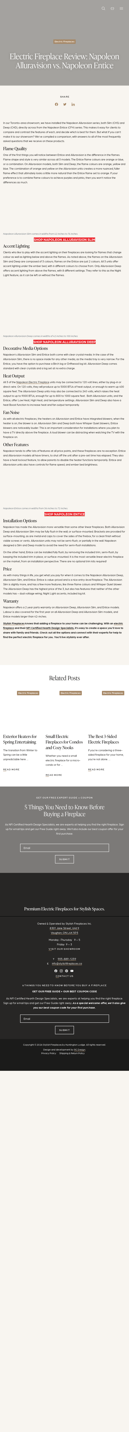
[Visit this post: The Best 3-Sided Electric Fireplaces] (107, 730)
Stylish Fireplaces (14, 623)
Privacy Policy (48, 1053)
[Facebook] (56, 103)
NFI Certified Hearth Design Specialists (50, 627)
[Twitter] (64, 103)
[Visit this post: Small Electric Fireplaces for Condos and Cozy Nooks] (64, 733)
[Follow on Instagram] (61, 971)
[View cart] (112, 8)
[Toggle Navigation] (121, 8)
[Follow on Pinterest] (66, 971)
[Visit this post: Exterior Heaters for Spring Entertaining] (22, 730)
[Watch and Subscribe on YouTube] (72, 971)
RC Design (79, 1049)
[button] (103, 8)
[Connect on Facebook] (56, 971)
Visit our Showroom (64, 948)
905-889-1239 (67, 958)
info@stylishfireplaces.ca (67, 963)
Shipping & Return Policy (72, 1053)
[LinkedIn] (73, 103)
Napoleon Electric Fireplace (32, 382)
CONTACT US (64, 976)
